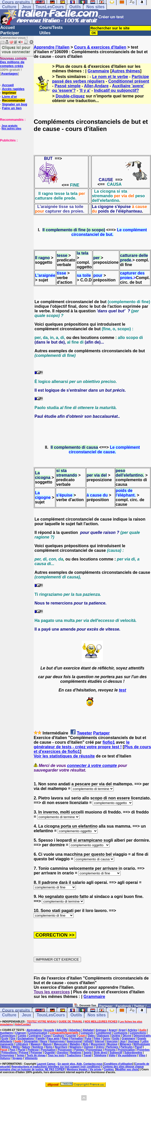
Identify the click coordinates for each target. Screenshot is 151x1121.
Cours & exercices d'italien (100, 47)
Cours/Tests (51, 27)
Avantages (9, 73)
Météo (16, 1047)
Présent (24, 1052)
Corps (47, 1035)
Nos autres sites (11, 128)
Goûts (116, 1038)
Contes (22, 1035)
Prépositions (9, 1052)
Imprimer (9, 93)
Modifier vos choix (127, 1069)
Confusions (120, 1032)
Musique (112, 1044)
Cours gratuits (16, 1010)
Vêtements (31, 1058)
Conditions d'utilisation (118, 1063)
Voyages (17, 1058)
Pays (12, 1049)
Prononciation (126, 1049)
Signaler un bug (14, 104)
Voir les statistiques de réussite (64, 756)
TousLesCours (50, 7)
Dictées (116, 1035)
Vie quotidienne (127, 1055)
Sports (88, 1052)
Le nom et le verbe (110, 76)
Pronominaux (94, 1049)
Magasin (36, 1044)
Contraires (35, 1035)
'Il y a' (84, 90)
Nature (26, 1047)
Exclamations (25, 1038)
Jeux (26, 7)
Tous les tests (56, 1055)
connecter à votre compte (92, 765)
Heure (43, 1041)
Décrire (127, 1035)
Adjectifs (61, 1030)
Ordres (100, 1047)
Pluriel (22, 1049)
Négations (75, 1047)
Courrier (71, 1035)
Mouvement (98, 1044)
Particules (127, 1047)
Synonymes (7, 1055)
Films (65, 1038)
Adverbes (75, 1030)
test (122, 690)
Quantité (49, 1052)
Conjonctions (138, 1032)
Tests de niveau (36, 1055)
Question (62, 1052)
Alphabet (88, 1030)
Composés (87, 1032)
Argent (113, 1030)
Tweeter (84, 733)
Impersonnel (74, 1041)
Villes (142, 1055)
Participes (112, 1047)
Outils (75, 7)
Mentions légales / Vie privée (84, 1069)
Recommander (13, 100)
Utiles (45, 33)
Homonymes (57, 1041)
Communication (38, 1032)
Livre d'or (9, 96)
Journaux (133, 1041)
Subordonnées (133, 1052)
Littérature (22, 1044)
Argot (122, 1030)
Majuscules (61, 1044)
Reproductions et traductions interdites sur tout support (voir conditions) (55, 1066)
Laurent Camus (46, 1063)
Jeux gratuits (9, 125)
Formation (77, 1038)
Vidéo (112, 1055)
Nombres (37, 1047)
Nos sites (95, 7)
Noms (49, 1047)
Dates (91, 1035)
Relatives (76, 1052)
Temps (21, 1055)
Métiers (6, 1047)
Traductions (74, 1055)
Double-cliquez (70, 96)
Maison (47, 1044)
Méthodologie (141, 1044)
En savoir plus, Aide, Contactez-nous (80, 1063)
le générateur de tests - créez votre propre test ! (82, 744)
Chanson (20, 1032)
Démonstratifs (142, 1035)
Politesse (33, 1049)
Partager (101, 733)
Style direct (101, 1052)
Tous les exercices (52, 992)
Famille (40, 1038)
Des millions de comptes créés (13, 62)
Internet (99, 1041)
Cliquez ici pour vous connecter (16, 49)
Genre (106, 1038)
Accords (49, 1030)
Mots (86, 1044)
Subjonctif (116, 1052)
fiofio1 (108, 742)
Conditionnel (103, 1032)
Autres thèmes (126, 71)
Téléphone (100, 1055)
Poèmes (79, 1049)
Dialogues (103, 1035)
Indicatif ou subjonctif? (116, 90)
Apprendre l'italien (51, 47)
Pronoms (109, 1049)
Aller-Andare (96, 86)
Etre (12, 1038)
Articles (132, 1030)
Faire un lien (12, 108)
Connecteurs (8, 1035)
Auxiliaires (6, 1032)
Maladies (75, 1044)
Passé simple (67, 86)
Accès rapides (13, 89)
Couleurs (58, 1035)
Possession (65, 1049)
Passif (138, 1047)
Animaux (101, 1030)
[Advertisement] (15, 167)
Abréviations (34, 1030)
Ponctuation (48, 1049)
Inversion (112, 1041)
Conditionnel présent (128, 81)
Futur (88, 1038)
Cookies (109, 1069)
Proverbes (143, 1049)
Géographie (31, 1041)
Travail (87, 1055)
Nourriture (61, 1047)
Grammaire (98, 71)
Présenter (36, 1052)
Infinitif (88, 1041)
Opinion (89, 1047)
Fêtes (97, 1038)
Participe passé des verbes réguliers (100, 78)
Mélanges (125, 1044)
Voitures (5, 1058)
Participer (9, 33)
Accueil (7, 27)
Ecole (5, 1038)
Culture (9, 7)
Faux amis (53, 1038)
